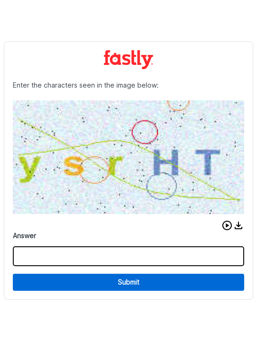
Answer (24, 236)
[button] (227, 225)
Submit (128, 282)
